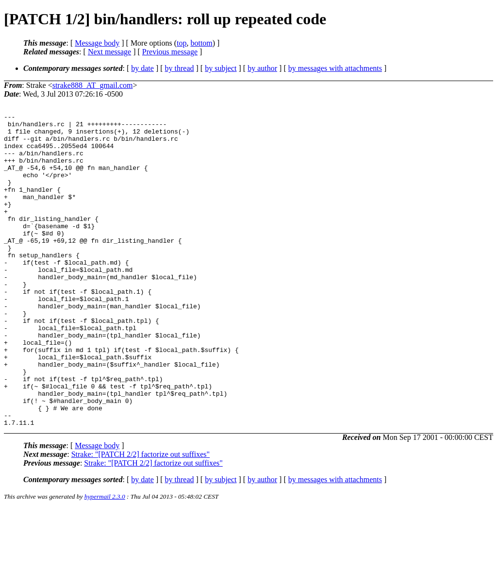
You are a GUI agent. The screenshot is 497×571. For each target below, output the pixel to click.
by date (142, 68)
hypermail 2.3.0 (104, 559)
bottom (201, 43)
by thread (179, 68)
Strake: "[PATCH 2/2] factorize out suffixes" (140, 517)
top (181, 43)
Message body (97, 43)
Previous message (170, 52)
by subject (220, 68)
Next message (109, 52)
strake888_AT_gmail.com (92, 85)
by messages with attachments (335, 68)
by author (262, 68)
